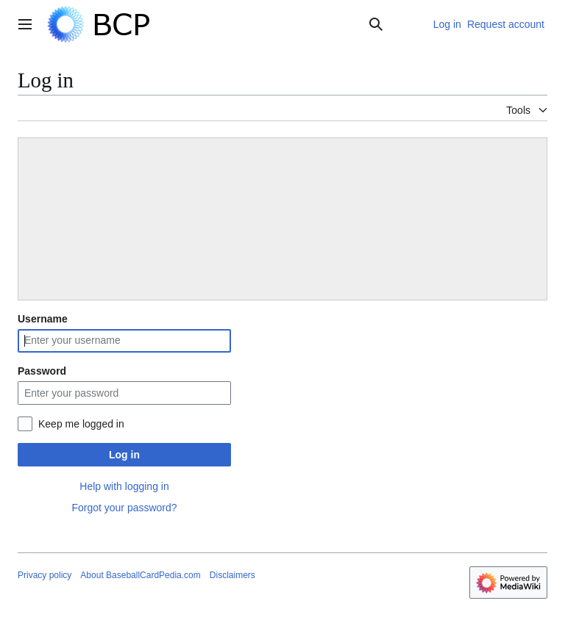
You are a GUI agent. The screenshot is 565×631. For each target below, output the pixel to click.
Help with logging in (123, 486)
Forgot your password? (124, 507)
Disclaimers (232, 575)
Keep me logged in (81, 424)
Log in (124, 455)
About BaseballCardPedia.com (140, 575)
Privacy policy (44, 575)
